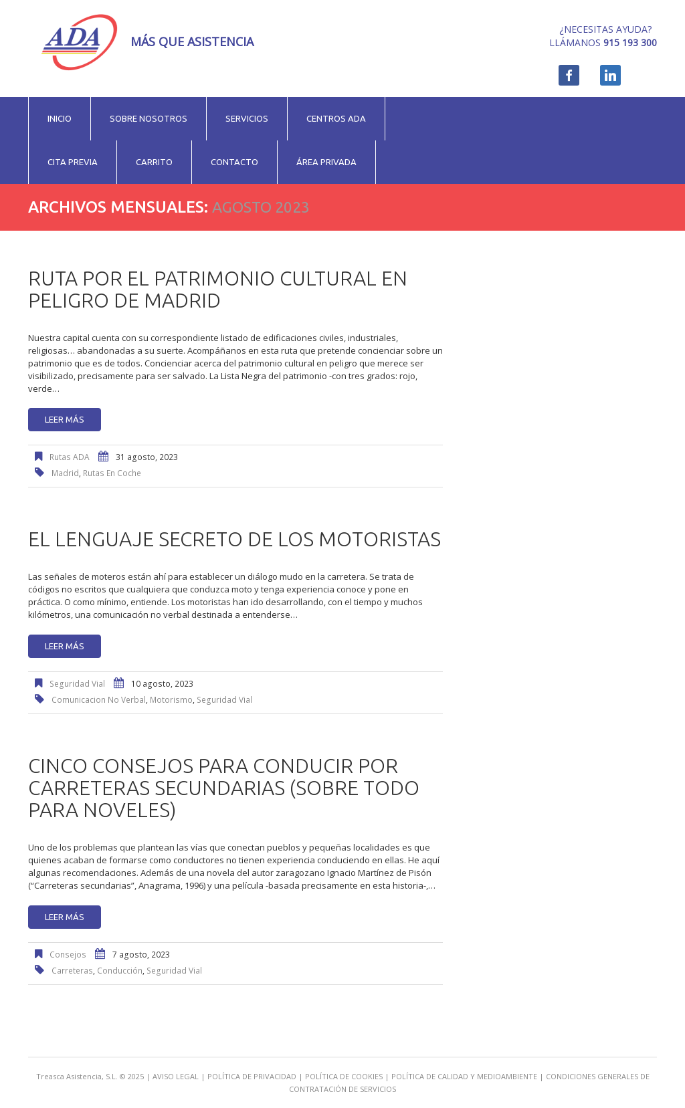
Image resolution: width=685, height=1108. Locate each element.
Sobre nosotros (148, 118)
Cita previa (72, 162)
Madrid (65, 473)
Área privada (326, 162)
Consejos (68, 954)
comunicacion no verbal (99, 699)
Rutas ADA (70, 457)
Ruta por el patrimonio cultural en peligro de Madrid (217, 289)
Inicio (59, 118)
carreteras (72, 970)
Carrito (154, 162)
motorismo (171, 699)
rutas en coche (112, 473)
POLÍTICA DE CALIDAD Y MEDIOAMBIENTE (464, 1076)
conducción (119, 970)
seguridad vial (224, 699)
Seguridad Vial (77, 683)
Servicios (246, 118)
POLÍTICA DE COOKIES (344, 1076)
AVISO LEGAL (176, 1076)
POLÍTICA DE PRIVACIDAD (251, 1076)
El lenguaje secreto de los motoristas (234, 539)
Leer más (64, 419)
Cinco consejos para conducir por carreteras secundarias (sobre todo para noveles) (223, 787)
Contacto (234, 162)
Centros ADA (336, 118)
